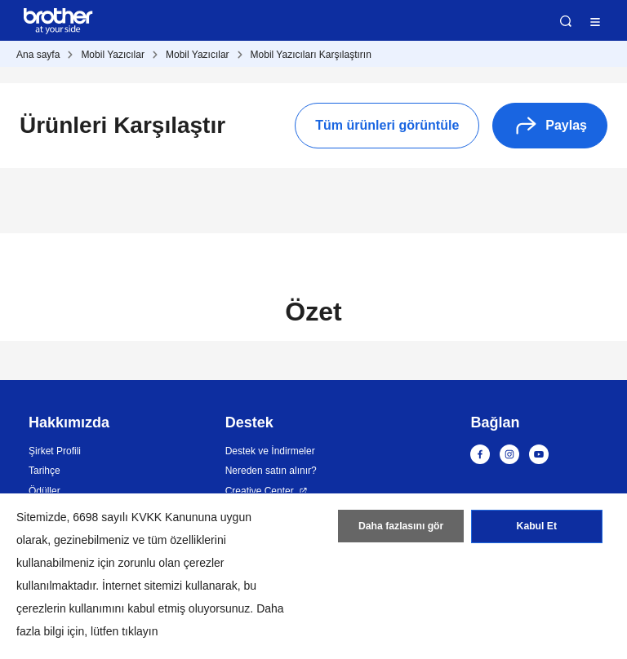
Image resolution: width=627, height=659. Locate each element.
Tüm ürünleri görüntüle (387, 125)
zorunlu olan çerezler (171, 562)
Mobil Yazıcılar (113, 54)
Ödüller (44, 491)
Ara (566, 21)
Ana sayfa (38, 54)
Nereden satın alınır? (271, 470)
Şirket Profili (55, 451)
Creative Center (259, 491)
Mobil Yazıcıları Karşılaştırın (311, 54)
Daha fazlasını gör (401, 527)
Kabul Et (537, 527)
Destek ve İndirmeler (270, 451)
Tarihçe (44, 470)
